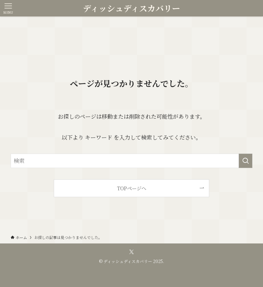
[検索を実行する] (245, 161)
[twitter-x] (131, 252)
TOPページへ (131, 188)
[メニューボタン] (8, 8)
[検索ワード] (132, 161)
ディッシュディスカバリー (131, 8)
